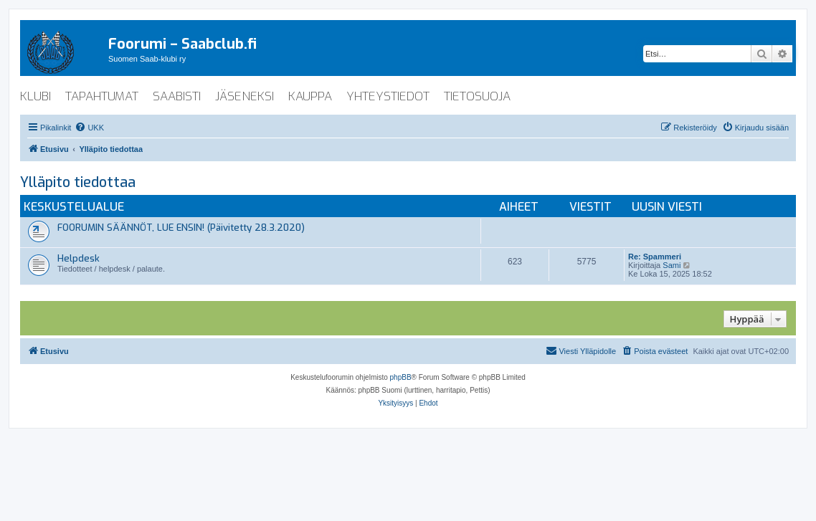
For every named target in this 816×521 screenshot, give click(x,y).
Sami (671, 265)
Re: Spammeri (654, 256)
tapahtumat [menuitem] (101, 96)
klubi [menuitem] (35, 96)
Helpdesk (78, 258)
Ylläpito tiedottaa (78, 182)
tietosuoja (477, 96)
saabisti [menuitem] (177, 96)
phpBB (401, 377)
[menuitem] (89, 127)
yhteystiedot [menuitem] (388, 96)
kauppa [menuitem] (310, 96)
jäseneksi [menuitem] (244, 96)
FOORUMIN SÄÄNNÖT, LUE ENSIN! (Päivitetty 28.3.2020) (181, 227)
